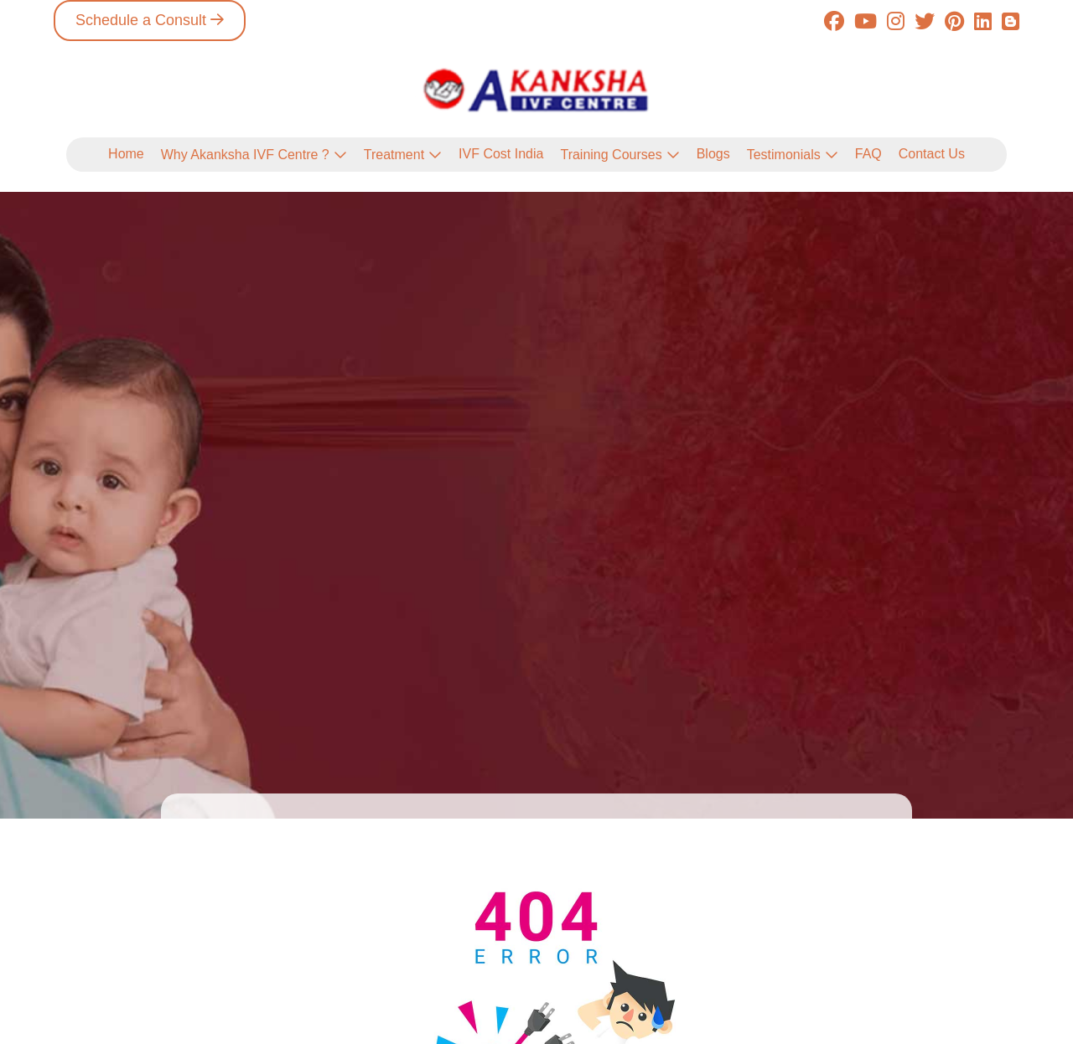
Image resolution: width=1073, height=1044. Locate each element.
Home (126, 154)
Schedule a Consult (140, 20)
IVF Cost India (501, 154)
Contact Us (932, 154)
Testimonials (784, 154)
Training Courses (610, 154)
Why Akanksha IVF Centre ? (245, 154)
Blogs (713, 154)
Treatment (394, 154)
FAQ (868, 154)
